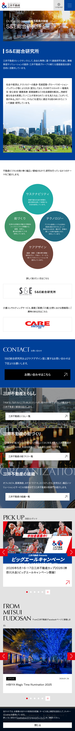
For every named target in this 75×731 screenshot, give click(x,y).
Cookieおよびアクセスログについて (31, 718)
